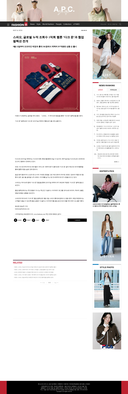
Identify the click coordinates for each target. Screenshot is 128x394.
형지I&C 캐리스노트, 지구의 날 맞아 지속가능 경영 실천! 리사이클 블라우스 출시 (107, 108)
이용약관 (66, 384)
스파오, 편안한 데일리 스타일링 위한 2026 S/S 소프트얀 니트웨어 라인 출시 (34, 272)
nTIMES (76, 24)
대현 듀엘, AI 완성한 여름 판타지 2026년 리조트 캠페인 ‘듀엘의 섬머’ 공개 (108, 121)
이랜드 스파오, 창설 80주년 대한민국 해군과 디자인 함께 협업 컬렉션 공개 (33, 277)
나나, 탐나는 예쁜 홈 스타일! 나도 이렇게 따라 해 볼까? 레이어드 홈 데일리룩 (107, 95)
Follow (103, 24)
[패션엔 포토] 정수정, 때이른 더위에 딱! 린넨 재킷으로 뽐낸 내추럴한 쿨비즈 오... (108, 156)
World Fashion (48, 24)
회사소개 (40, 384)
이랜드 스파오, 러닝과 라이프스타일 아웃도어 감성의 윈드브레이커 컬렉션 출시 (35, 267)
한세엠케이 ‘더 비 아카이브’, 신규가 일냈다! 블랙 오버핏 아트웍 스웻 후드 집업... (107, 128)
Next (118, 289)
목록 (49, 282)
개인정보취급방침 (74, 384)
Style (38, 24)
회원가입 (114, 24)
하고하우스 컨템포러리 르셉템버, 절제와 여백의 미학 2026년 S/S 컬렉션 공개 (107, 135)
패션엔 (20, 24)
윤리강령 (82, 384)
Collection (67, 24)
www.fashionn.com (39, 214)
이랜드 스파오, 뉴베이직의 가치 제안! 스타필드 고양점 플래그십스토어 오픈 (34, 269)
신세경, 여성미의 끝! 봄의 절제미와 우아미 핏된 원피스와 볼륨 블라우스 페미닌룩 (108, 148)
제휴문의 (60, 384)
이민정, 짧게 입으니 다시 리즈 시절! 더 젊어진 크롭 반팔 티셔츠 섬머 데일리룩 (107, 141)
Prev (96, 289)
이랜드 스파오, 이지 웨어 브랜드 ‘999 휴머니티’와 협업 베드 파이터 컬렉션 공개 (35, 275)
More (116, 161)
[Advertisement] (50, 140)
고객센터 (87, 384)
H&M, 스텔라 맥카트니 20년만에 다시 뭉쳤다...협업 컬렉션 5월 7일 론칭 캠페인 (108, 101)
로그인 (109, 24)
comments (77, 220)
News (32, 24)
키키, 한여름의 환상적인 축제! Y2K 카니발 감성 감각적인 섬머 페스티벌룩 (108, 115)
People (58, 24)
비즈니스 (46, 384)
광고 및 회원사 (53, 384)
